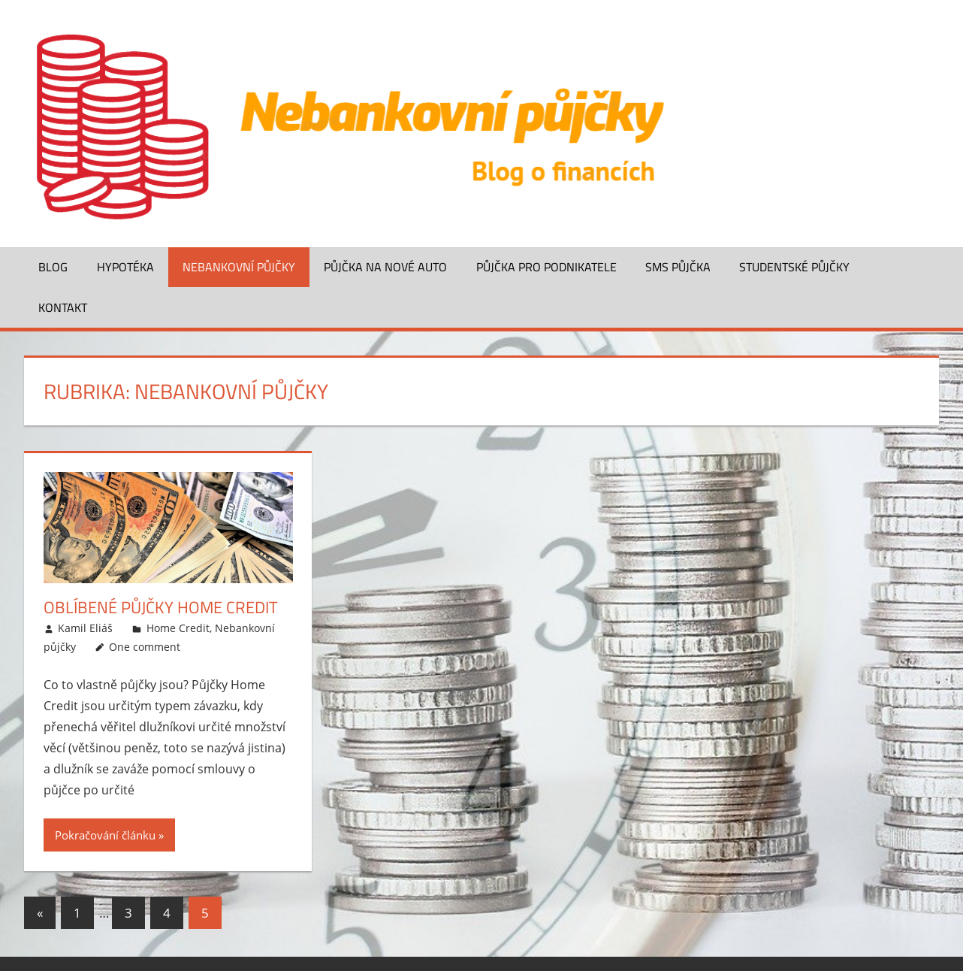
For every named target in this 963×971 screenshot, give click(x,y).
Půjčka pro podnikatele (546, 267)
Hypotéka (125, 267)
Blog (53, 267)
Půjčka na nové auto (385, 267)
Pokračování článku (105, 834)
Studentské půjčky (794, 267)
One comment (144, 647)
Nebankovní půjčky (239, 267)
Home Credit (178, 628)
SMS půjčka (678, 267)
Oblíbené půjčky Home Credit (161, 607)
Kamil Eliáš (85, 628)
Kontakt (62, 307)
